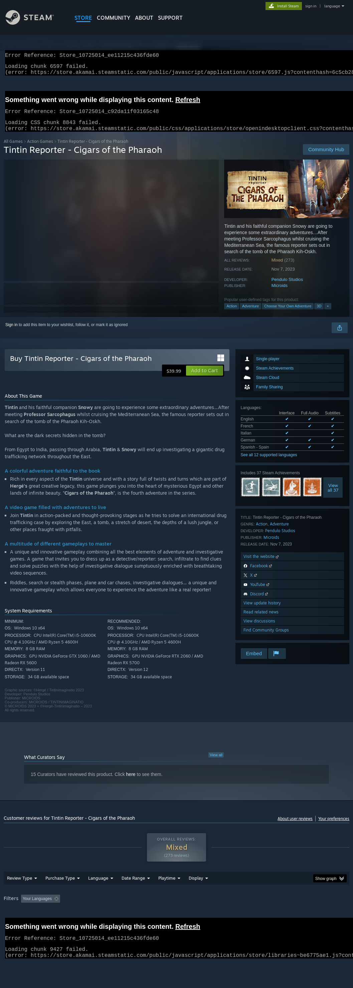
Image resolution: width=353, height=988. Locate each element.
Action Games (40, 149)
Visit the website (261, 564)
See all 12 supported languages (269, 463)
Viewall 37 (333, 496)
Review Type (19, 895)
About (144, 17)
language (332, 6)
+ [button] (328, 314)
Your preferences (333, 826)
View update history (262, 610)
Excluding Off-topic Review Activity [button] (104, 916)
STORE (83, 17)
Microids (280, 293)
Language (98, 895)
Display (196, 895)
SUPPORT (170, 17)
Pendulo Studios (287, 287)
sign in (310, 6)
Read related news (261, 619)
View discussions (259, 628)
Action (231, 314)
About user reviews (295, 826)
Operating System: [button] (260, 916)
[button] (204, 378)
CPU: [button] (294, 916)
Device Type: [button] (16, 925)
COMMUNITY (113, 17)
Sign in (11, 332)
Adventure (250, 314)
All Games (13, 149)
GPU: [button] (317, 916)
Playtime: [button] (156, 916)
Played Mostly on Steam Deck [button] (204, 916)
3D (319, 314)
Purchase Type (60, 895)
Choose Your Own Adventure (287, 314)
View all (216, 763)
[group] (177, 920)
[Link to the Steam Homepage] (34, 23)
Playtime (166, 895)
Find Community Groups (266, 637)
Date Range (133, 895)
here (131, 782)
